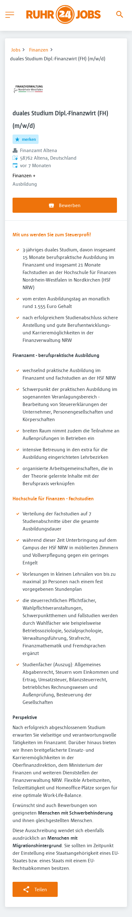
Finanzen (38, 50)
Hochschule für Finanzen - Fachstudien (53, 498)
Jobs (15, 50)
